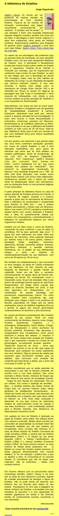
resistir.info (42, 508)
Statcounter (8, 515)
